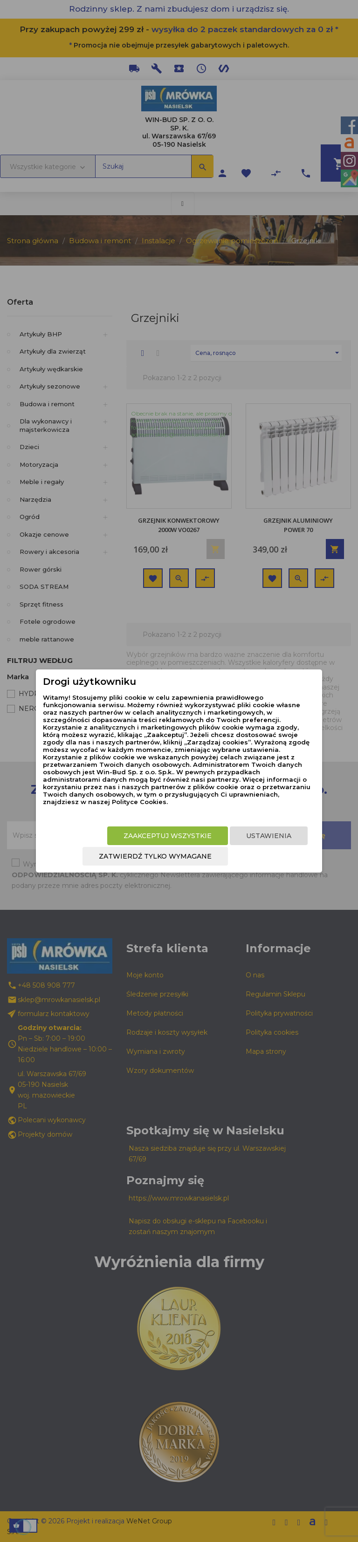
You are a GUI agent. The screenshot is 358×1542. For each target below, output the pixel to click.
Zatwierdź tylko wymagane (155, 856)
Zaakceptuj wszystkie (168, 836)
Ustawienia (268, 836)
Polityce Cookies (139, 801)
